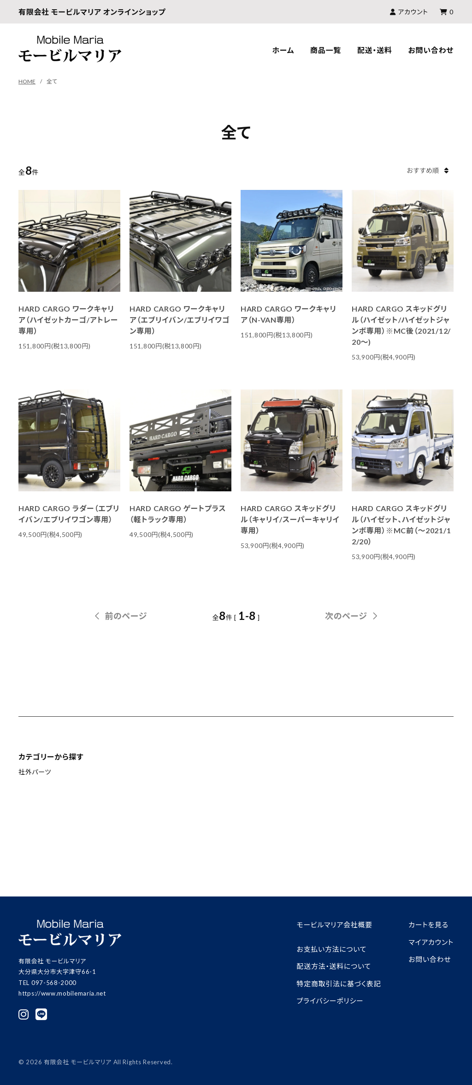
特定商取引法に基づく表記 (339, 983)
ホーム (283, 50)
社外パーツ (34, 772)
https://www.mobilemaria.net (62, 993)
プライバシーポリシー (330, 1001)
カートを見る (428, 924)
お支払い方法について (332, 949)
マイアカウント (431, 942)
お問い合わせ (431, 50)
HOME (26, 81)
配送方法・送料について (334, 966)
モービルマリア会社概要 (334, 924)
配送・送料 (374, 50)
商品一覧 (325, 50)
